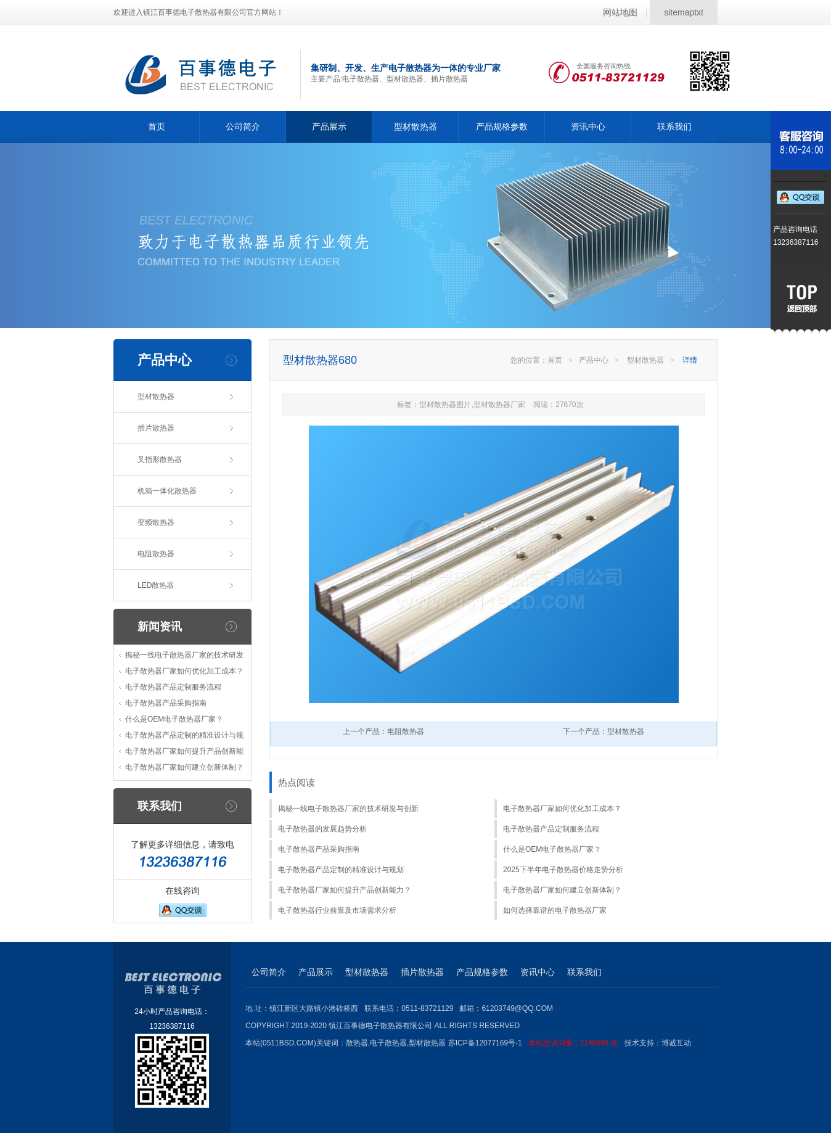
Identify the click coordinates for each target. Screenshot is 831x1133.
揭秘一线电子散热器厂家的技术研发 (184, 655)
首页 (156, 126)
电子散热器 (388, 1043)
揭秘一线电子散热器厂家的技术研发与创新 (348, 808)
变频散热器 (155, 522)
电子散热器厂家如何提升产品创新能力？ (344, 890)
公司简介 (243, 126)
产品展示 (329, 126)
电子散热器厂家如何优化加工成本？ (184, 671)
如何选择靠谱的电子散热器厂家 (555, 910)
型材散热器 (415, 126)
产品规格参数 (502, 126)
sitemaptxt (683, 12)
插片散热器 (155, 428)
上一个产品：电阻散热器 (383, 731)
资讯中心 (588, 126)
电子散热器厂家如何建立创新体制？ (184, 767)
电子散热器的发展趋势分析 (322, 829)
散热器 (357, 1043)
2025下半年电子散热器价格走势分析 (563, 869)
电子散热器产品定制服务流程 (173, 687)
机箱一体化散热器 (167, 491)
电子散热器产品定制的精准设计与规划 (341, 869)
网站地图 (620, 12)
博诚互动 (676, 1043)
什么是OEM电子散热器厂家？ (174, 719)
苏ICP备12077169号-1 (536, 1043)
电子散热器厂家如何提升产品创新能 (184, 751)
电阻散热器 (155, 554)
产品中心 (593, 360)
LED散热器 (155, 585)
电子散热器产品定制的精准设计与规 (184, 735)
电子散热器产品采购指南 (166, 703)
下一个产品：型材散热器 (603, 731)
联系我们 (674, 126)
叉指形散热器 (159, 459)
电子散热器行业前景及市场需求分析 (337, 910)
